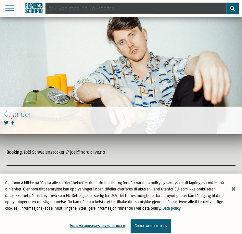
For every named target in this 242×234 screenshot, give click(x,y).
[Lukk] (234, 191)
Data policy (171, 210)
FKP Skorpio (35, 9)
